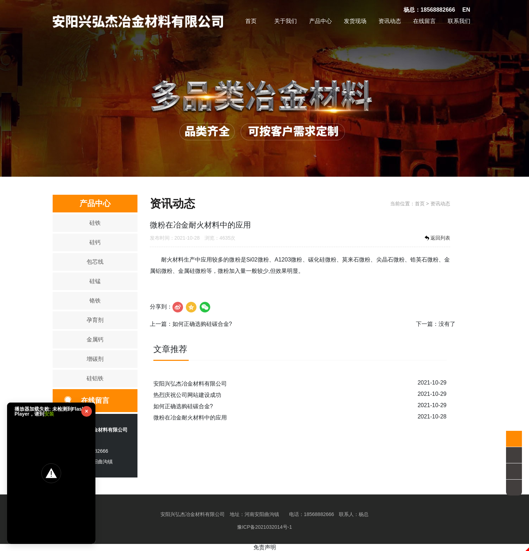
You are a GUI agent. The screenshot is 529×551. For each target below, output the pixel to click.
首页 (251, 21)
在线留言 (424, 21)
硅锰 (95, 281)
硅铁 (95, 223)
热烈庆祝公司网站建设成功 (187, 395)
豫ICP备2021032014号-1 (264, 527)
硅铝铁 (95, 378)
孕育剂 (95, 320)
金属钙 (95, 339)
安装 (49, 414)
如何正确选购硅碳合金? (202, 324)
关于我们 (285, 21)
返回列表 (436, 238)
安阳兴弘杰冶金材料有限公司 (190, 384)
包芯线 (95, 262)
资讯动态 (389, 21)
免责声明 (264, 547)
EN (466, 10)
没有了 (447, 324)
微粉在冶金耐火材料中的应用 (190, 418)
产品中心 (320, 21)
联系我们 (459, 21)
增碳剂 (95, 359)
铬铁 (95, 301)
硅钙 (95, 242)
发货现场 (355, 21)
